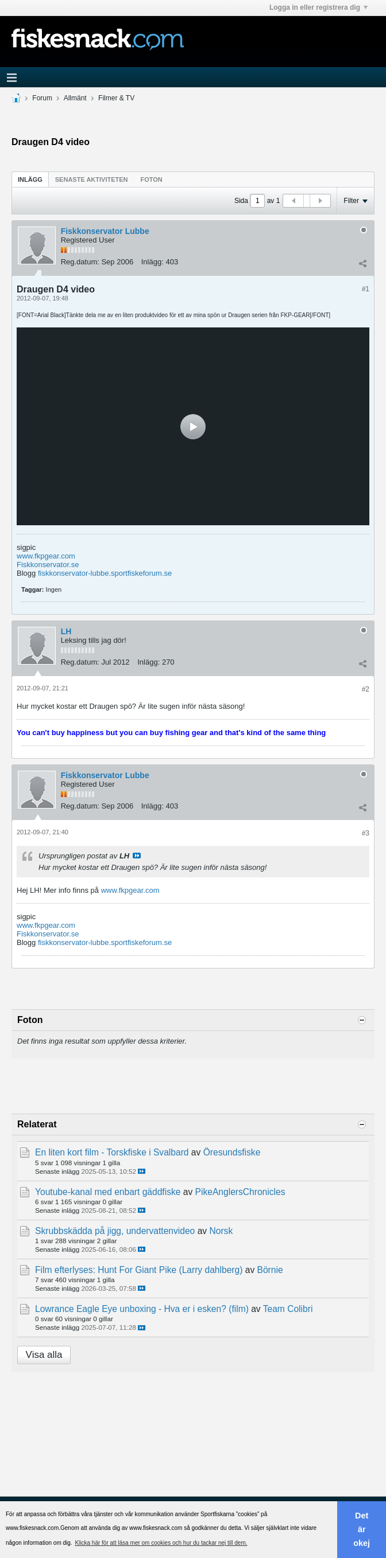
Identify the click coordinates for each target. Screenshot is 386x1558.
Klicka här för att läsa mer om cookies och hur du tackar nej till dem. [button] (161, 1543)
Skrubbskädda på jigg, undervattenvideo (115, 1231)
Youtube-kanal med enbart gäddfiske (107, 1192)
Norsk (221, 1231)
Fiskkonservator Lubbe (105, 231)
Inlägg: (152, 261)
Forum (42, 98)
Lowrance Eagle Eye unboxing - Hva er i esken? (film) (142, 1309)
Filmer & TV (116, 98)
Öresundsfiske (232, 1152)
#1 (365, 289)
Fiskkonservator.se (48, 564)
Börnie (270, 1270)
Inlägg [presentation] (30, 179)
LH (66, 631)
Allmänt (75, 98)
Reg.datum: (80, 261)
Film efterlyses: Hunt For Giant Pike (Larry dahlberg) (138, 1270)
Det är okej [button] (361, 1529)
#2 (365, 689)
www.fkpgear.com (46, 556)
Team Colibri (288, 1309)
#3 (365, 833)
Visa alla (44, 1354)
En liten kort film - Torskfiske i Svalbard (112, 1152)
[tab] (30, 179)
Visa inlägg (137, 855)
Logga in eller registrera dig (318, 7)
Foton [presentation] (152, 179)
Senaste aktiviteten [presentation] (91, 179)
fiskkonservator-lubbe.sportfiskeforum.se (105, 573)
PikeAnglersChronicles (240, 1192)
